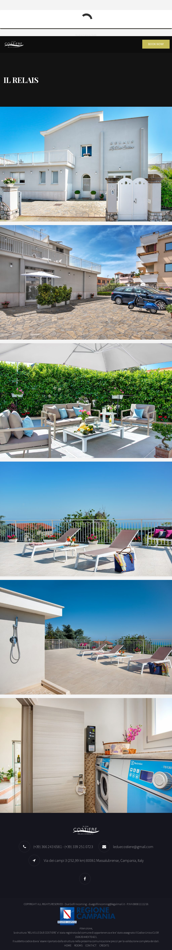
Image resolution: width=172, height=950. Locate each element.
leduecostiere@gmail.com (133, 846)
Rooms (78, 945)
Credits (104, 945)
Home (67, 945)
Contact (91, 945)
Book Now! (156, 44)
